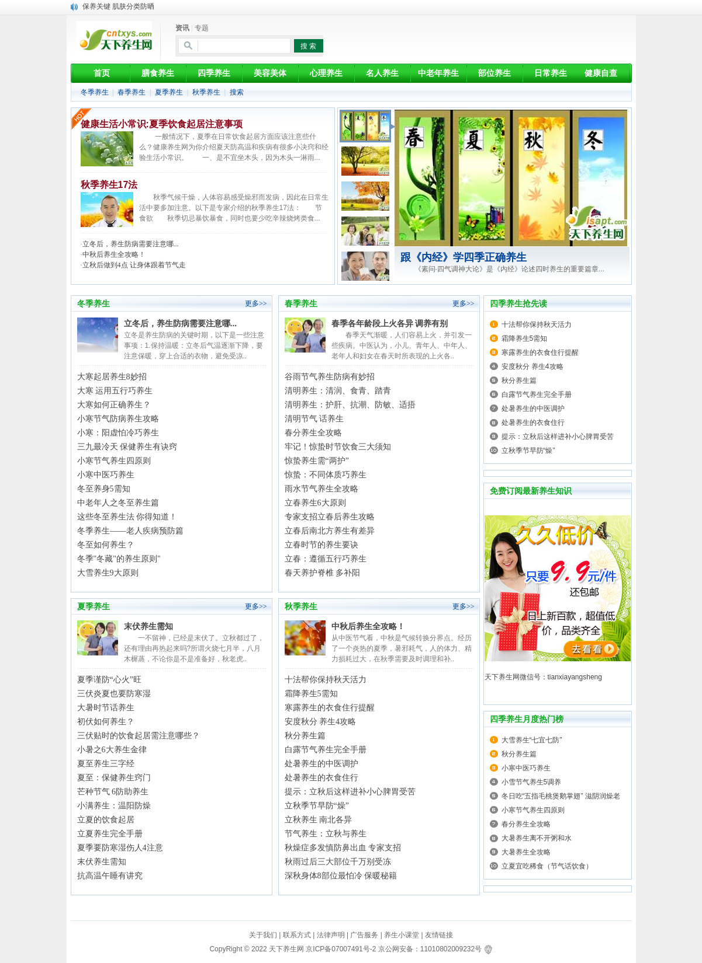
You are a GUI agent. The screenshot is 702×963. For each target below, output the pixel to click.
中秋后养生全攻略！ (114, 254)
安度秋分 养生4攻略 (321, 721)
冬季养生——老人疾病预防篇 (130, 530)
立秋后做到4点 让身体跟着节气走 (134, 265)
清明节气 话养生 (314, 418)
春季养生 (131, 92)
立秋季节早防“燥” (317, 805)
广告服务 (364, 935)
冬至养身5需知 (103, 488)
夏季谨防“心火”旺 (109, 679)
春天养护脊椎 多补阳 (323, 572)
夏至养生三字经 (105, 763)
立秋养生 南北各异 (318, 819)
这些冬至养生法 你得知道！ (127, 516)
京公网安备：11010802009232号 (430, 949)
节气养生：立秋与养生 (325, 833)
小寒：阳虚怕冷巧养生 (118, 432)
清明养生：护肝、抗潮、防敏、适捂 (350, 404)
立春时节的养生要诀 (321, 544)
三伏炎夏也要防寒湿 (114, 693)
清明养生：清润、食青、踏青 (338, 390)
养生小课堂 (401, 935)
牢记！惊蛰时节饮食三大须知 (338, 446)
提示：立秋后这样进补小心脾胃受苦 (350, 791)
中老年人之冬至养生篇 (118, 502)
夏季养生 (169, 92)
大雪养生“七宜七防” (532, 740)
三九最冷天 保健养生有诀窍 (127, 446)
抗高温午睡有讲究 (110, 875)
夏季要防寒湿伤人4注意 (120, 847)
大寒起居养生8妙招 (112, 376)
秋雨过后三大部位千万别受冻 (338, 861)
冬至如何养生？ (105, 544)
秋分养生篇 (305, 735)
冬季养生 (95, 92)
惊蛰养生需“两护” (317, 460)
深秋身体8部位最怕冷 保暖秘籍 (341, 875)
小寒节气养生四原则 (114, 460)
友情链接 (439, 935)
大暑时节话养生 (105, 707)
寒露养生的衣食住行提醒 (330, 707)
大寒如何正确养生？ (114, 404)
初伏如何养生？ (105, 721)
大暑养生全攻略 (526, 852)
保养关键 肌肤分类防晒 (118, 6)
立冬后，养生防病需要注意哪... (130, 244)
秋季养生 (206, 92)
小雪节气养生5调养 (532, 782)
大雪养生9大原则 (108, 572)
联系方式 (297, 935)
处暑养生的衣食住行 (321, 777)
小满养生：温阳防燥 (114, 805)
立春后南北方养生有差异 (330, 530)
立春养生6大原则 (315, 502)
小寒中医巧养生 (105, 474)
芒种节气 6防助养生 (113, 791)
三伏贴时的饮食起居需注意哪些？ (138, 735)
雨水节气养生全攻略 (321, 488)
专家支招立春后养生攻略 (330, 516)
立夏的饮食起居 (105, 819)
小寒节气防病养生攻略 (118, 418)
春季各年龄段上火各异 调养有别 (389, 323)
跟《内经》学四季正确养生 (463, 257)
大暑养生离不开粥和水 (537, 838)
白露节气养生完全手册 (325, 749)
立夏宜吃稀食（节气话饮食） (547, 866)
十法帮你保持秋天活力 (325, 679)
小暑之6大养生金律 (112, 749)
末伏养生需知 (148, 626)
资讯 (182, 28)
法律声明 (331, 935)
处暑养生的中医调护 (321, 763)
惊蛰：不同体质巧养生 (325, 474)
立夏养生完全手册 (110, 833)
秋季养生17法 (109, 185)
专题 (202, 28)
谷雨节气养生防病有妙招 (330, 376)
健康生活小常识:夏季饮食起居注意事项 (162, 124)
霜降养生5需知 (311, 693)
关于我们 (263, 935)
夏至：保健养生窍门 (114, 777)
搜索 (237, 92)
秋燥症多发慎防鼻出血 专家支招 (343, 847)
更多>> (256, 303)
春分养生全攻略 (313, 432)
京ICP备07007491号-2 (341, 949)
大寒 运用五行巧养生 (115, 390)
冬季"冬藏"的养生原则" (119, 558)
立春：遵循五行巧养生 (325, 558)
